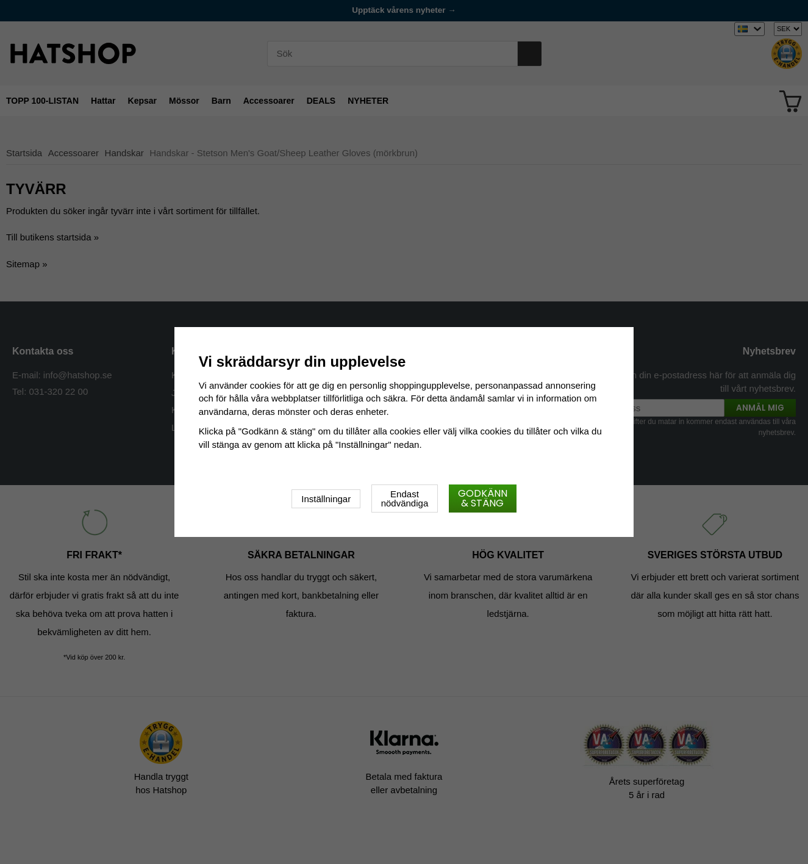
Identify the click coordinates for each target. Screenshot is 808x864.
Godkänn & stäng (482, 498)
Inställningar (326, 499)
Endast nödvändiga (405, 498)
